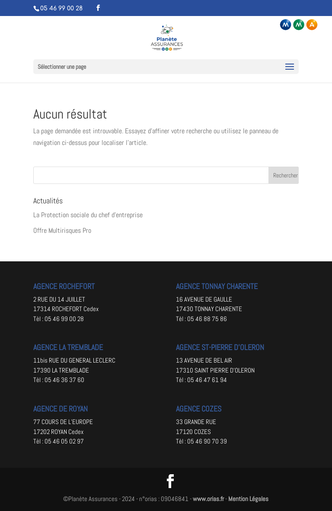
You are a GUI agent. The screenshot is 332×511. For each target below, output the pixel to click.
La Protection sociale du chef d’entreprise (88, 214)
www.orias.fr (208, 499)
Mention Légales (248, 499)
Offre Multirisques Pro (62, 230)
